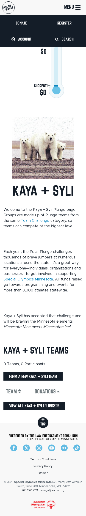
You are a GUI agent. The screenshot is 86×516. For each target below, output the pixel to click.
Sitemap (43, 473)
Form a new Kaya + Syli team (33, 376)
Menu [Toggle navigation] (72, 7)
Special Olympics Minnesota (28, 279)
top (43, 422)
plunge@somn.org (52, 490)
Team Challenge (35, 220)
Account (21, 39)
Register (64, 23)
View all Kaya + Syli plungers (34, 405)
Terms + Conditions (43, 459)
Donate (21, 23)
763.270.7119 (30, 490)
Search (64, 39)
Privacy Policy (43, 466)
